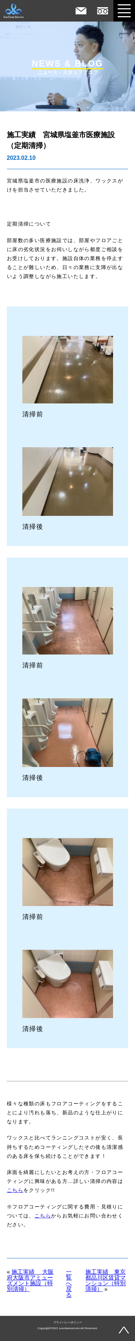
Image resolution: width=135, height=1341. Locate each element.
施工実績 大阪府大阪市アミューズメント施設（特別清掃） (30, 1280)
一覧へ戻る (69, 1283)
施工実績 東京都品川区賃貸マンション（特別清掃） (105, 1280)
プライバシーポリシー (67, 1322)
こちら (15, 1190)
